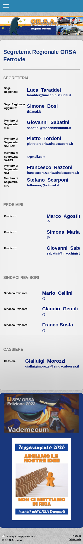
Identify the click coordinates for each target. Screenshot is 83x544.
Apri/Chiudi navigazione (41, 6)
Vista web (75, 539)
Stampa (9, 536)
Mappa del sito (26, 536)
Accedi (77, 536)
